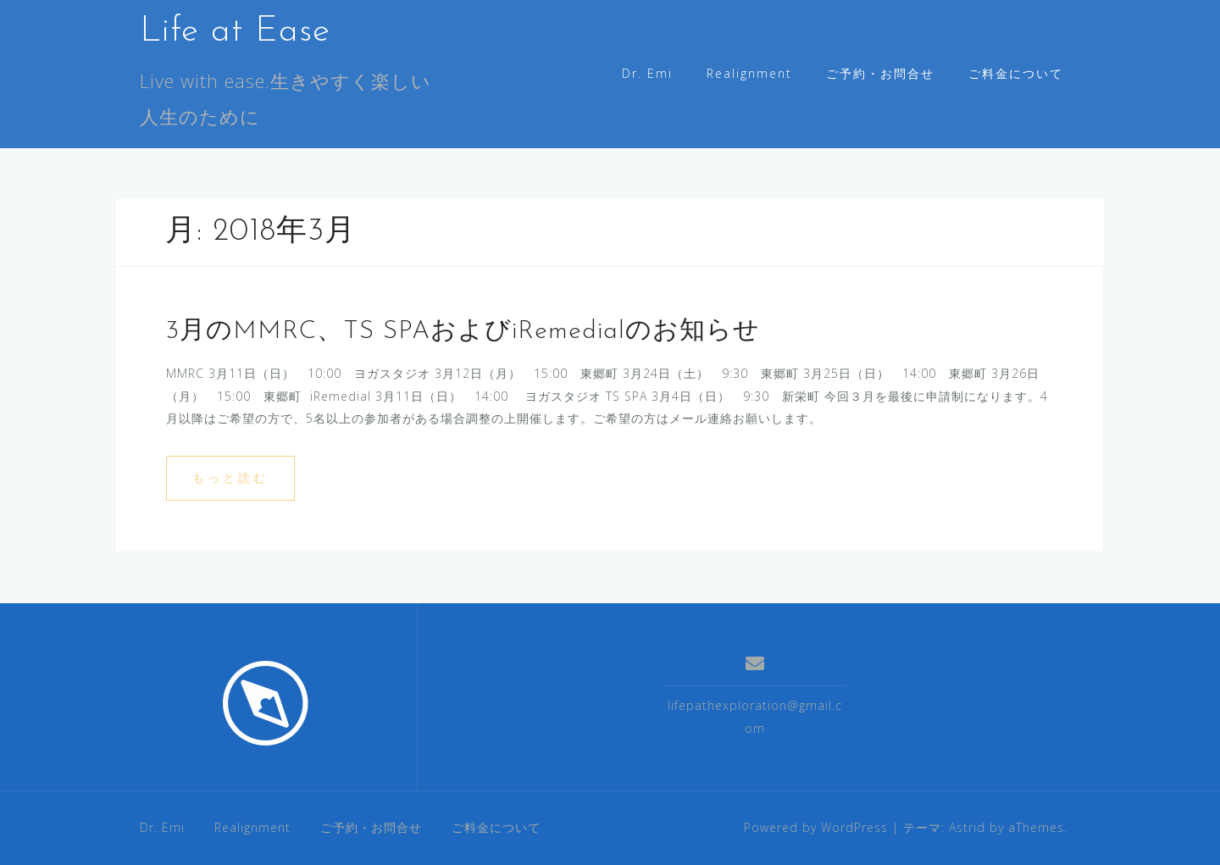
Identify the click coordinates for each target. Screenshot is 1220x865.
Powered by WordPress (816, 827)
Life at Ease (235, 31)
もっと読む (230, 477)
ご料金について (1015, 73)
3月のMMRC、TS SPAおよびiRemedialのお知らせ (463, 332)
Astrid (967, 827)
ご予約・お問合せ (880, 73)
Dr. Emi (647, 73)
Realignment (749, 73)
